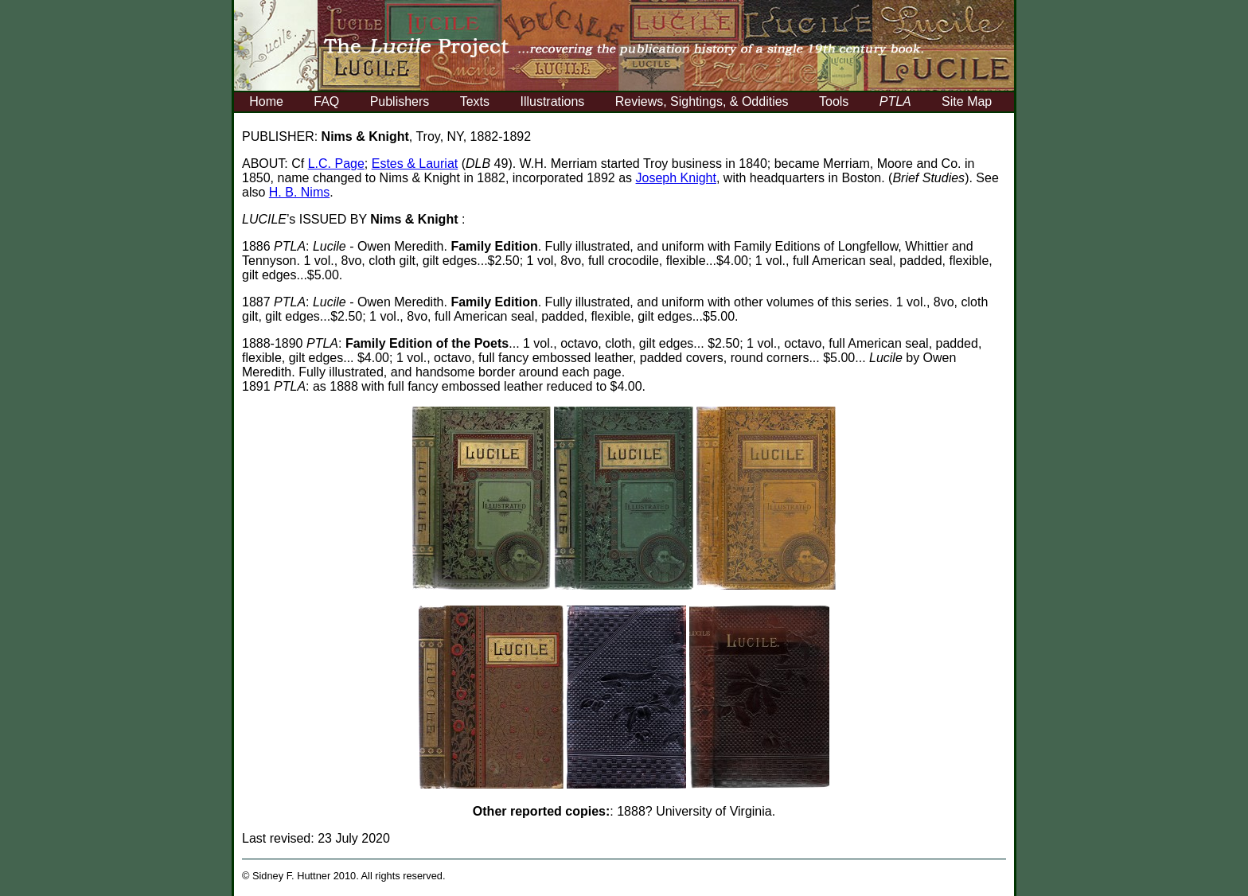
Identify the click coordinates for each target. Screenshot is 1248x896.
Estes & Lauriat (415, 163)
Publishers (400, 101)
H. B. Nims (299, 192)
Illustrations (552, 101)
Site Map (967, 101)
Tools (833, 101)
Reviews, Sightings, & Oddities (702, 101)
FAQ (326, 101)
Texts (474, 101)
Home (266, 101)
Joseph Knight (676, 178)
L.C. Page (336, 163)
